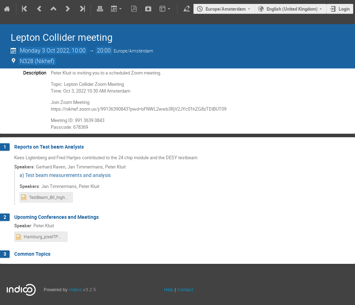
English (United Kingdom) (292, 9)
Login (344, 9)
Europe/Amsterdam (226, 9)
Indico (75, 290)
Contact (185, 290)
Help (168, 290)
